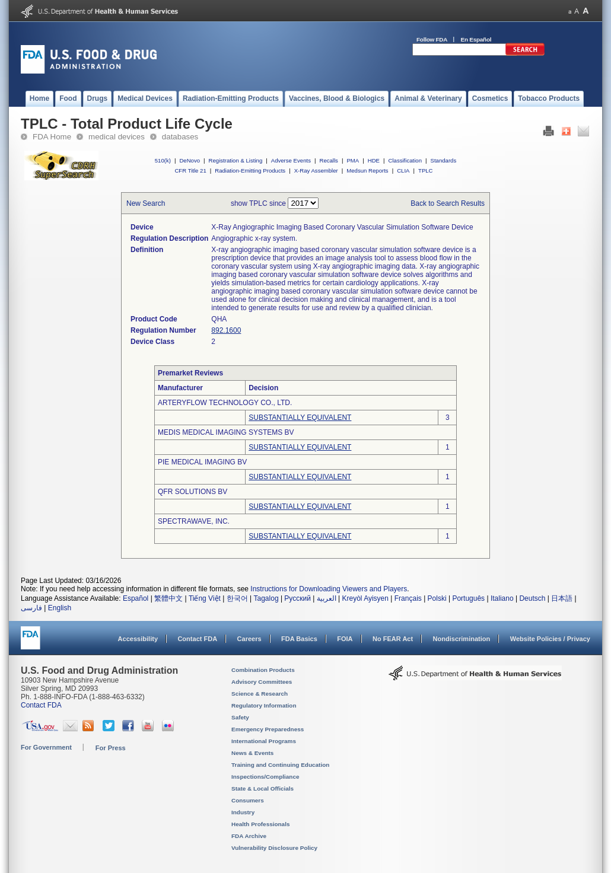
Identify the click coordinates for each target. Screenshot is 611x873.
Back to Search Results (447, 203)
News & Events (252, 753)
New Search (145, 203)
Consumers (247, 800)
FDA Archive (248, 836)
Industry (242, 812)
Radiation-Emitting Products (250, 170)
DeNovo (189, 160)
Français (408, 598)
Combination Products (263, 670)
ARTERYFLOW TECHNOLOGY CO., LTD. (225, 403)
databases (180, 136)
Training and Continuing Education (280, 765)
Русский (297, 598)
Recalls (328, 160)
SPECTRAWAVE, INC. (194, 521)
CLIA (403, 170)
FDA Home (52, 136)
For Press (111, 747)
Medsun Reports (367, 170)
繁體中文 (168, 598)
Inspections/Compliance (265, 776)
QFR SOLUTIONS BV (192, 492)
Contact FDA (197, 638)
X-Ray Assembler (316, 170)
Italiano (502, 598)
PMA (352, 160)
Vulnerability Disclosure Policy (274, 848)
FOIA (344, 638)
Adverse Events (291, 160)
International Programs (263, 741)
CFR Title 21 (190, 170)
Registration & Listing (236, 160)
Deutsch (532, 598)
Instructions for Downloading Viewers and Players (328, 589)
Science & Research (259, 693)
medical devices (116, 136)
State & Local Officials (262, 788)
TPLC (425, 170)
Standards (444, 160)
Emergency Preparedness (267, 729)
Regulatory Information (264, 705)
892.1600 (226, 330)
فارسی (31, 608)
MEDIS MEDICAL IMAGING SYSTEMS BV (226, 432)
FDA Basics (299, 638)
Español (135, 598)
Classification (405, 160)
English (59, 608)
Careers (249, 638)
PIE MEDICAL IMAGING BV (202, 462)
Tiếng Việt (205, 598)
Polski (437, 598)
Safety (240, 717)
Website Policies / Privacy (550, 638)
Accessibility (138, 638)
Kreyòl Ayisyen (365, 598)
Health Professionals (260, 824)
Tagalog (266, 598)
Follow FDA (431, 39)
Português (468, 598)
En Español (476, 39)
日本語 (561, 598)
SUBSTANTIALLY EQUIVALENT (300, 417)
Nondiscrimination (462, 638)
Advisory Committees (261, 681)
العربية (326, 598)
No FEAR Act (393, 638)
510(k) (163, 160)
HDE (374, 160)
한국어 (237, 598)
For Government (46, 747)
